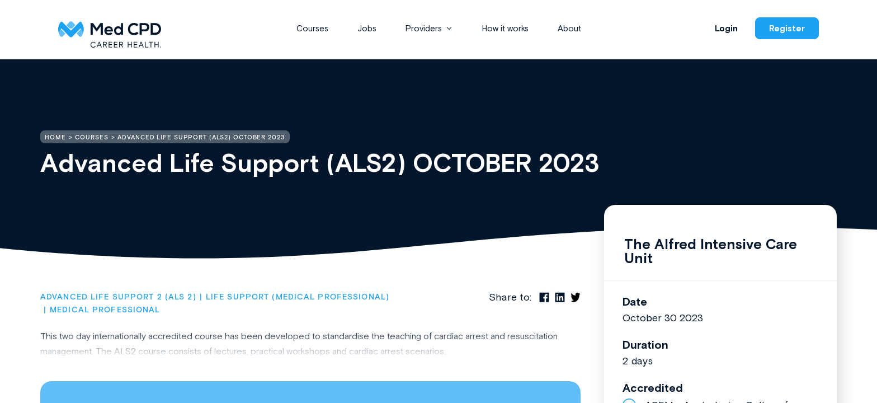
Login (726, 28)
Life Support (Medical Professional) (297, 297)
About (569, 28)
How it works (505, 28)
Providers (424, 28)
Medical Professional (105, 310)
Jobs (366, 28)
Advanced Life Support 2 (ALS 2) (118, 297)
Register (787, 28)
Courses (312, 28)
